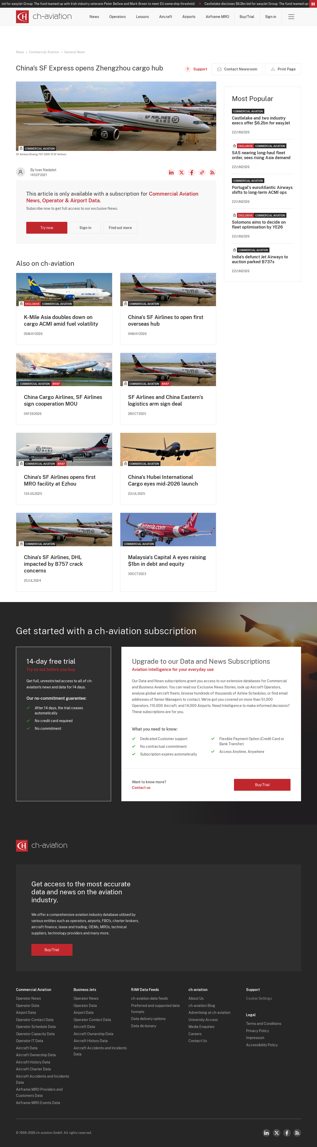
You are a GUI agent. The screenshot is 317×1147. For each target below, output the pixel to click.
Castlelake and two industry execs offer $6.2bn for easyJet (261, 120)
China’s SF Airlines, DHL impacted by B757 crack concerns (53, 564)
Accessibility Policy (262, 1045)
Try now (46, 228)
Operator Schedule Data (36, 1027)
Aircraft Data (27, 1048)
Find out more (120, 228)
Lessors (142, 17)
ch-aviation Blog (201, 1006)
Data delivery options (148, 1019)
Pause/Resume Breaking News (313, 4)
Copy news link (202, 172)
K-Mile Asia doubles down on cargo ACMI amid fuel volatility (61, 320)
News (94, 17)
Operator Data (27, 1006)
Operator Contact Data (34, 1020)
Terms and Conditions (263, 1024)
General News (74, 52)
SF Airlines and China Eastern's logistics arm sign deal (165, 400)
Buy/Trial (247, 17)
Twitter (276, 1133)
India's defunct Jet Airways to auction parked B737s (260, 259)
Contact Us (197, 1041)
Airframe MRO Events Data (38, 1103)
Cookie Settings (259, 998)
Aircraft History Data (33, 1062)
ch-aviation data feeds (149, 998)
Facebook (192, 172)
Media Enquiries (201, 1027)
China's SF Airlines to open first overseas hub (165, 320)
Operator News (28, 998)
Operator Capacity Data (35, 1034)
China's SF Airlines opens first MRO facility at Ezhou (60, 480)
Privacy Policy (257, 1031)
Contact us (141, 788)
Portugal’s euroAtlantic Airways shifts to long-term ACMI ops (262, 190)
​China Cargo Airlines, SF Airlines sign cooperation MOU (63, 400)
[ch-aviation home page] (44, 16)
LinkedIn (171, 172)
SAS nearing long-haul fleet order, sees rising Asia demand (261, 155)
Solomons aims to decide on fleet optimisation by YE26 (259, 225)
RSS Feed (212, 172)
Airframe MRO (217, 17)
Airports (188, 17)
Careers (195, 1034)
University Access (203, 1020)
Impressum (255, 1038)
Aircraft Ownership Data (36, 1055)
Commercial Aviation (44, 52)
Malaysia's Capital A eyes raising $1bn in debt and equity (167, 560)
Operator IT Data (29, 1041)
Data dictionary (143, 1026)
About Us (196, 998)
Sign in (270, 17)
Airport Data (26, 1013)
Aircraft (165, 17)
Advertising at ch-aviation (209, 1013)
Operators (117, 17)
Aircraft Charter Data (33, 1069)
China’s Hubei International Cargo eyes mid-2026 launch (163, 480)
